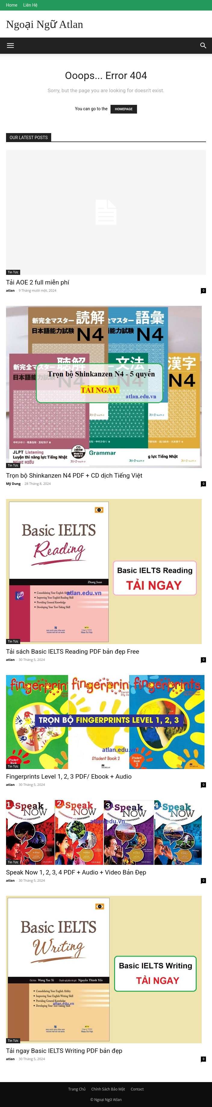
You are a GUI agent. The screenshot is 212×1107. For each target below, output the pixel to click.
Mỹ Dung (13, 483)
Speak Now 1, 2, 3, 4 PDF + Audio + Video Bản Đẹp (76, 872)
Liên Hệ (30, 5)
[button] (203, 46)
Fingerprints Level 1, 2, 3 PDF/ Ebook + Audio (69, 776)
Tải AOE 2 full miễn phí (37, 282)
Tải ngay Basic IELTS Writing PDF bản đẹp (64, 1050)
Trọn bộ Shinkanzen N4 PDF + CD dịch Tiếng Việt (74, 475)
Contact (137, 1089)
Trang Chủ (77, 1089)
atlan (10, 290)
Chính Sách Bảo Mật (108, 1089)
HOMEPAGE (123, 109)
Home (11, 5)
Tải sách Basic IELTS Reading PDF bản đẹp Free (72, 651)
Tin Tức (13, 272)
